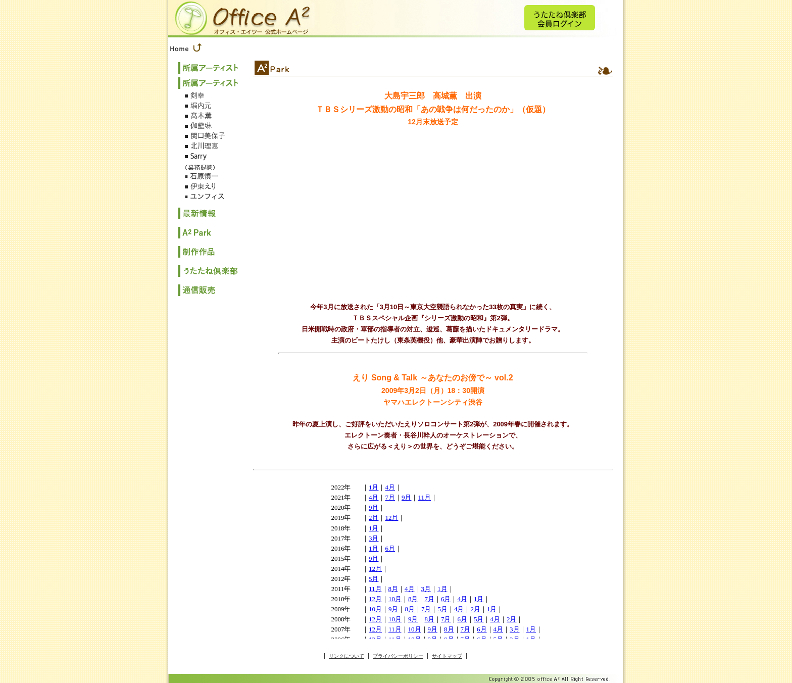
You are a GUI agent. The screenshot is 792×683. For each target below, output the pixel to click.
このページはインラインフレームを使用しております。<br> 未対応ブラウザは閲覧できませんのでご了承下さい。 (433, 558)
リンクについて (346, 656)
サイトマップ (447, 656)
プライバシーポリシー (398, 656)
